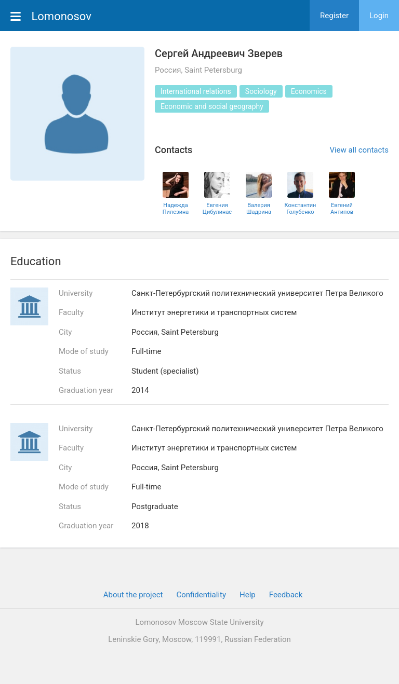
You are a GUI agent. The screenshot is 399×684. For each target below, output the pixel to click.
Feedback (286, 594)
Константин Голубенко (300, 208)
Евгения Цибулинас (217, 208)
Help (248, 594)
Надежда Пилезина (176, 208)
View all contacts (359, 150)
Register (334, 15)
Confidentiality (201, 594)
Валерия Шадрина (258, 208)
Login (379, 15)
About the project (133, 594)
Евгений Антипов (341, 208)
